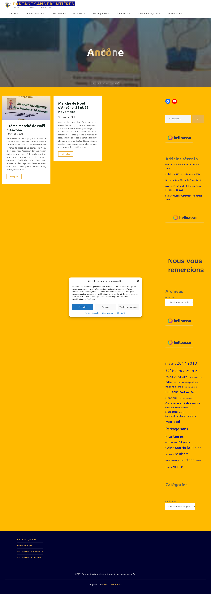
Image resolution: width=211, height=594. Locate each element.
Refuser (105, 307)
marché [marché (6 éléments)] (181, 412)
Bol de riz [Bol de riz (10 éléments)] (169, 387)
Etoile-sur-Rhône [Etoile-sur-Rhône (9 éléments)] (172, 408)
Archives (169, 297)
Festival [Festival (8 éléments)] (184, 408)
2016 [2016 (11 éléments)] (173, 364)
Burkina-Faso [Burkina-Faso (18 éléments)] (187, 392)
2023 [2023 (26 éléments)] (169, 377)
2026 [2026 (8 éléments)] (190, 377)
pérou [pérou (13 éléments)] (186, 442)
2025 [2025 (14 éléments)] (184, 377)
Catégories (170, 501)
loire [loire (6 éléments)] (190, 408)
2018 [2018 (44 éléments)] (192, 363)
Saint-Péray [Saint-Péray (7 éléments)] (169, 454)
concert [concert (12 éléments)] (196, 403)
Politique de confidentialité (30, 551)
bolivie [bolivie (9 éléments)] (178, 387)
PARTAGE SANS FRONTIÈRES (43, 3)
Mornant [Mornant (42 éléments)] (173, 421)
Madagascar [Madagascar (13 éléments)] (171, 411)
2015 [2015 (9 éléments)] (167, 364)
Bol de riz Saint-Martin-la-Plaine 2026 (183, 180)
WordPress (116, 584)
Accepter (83, 307)
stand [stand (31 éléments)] (190, 460)
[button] (137, 281)
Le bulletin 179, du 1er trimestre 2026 (182, 174)
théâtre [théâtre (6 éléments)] (198, 460)
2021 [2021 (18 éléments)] (186, 370)
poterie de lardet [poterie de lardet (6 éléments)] (171, 442)
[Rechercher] (198, 119)
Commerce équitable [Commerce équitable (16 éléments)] (178, 403)
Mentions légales (25, 545)
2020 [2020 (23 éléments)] (178, 370)
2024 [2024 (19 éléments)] (177, 377)
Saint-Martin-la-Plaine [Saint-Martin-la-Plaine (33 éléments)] (183, 448)
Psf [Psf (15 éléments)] (180, 442)
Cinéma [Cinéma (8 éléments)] (182, 398)
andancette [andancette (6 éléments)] (198, 377)
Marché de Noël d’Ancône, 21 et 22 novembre (73, 107)
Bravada (105, 584)
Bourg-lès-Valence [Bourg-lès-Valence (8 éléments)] (189, 387)
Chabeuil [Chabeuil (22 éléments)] (171, 398)
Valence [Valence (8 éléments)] (168, 467)
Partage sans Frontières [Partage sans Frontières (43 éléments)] (176, 432)
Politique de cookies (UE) (29, 557)
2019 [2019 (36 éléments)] (169, 370)
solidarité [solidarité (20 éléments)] (181, 454)
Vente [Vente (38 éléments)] (178, 466)
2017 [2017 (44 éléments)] (181, 363)
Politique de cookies (92, 313)
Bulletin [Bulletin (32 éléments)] (171, 392)
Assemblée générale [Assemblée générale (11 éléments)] (188, 382)
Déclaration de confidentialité (113, 313)
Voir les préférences (128, 307)
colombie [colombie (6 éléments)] (189, 398)
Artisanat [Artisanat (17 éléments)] (171, 382)
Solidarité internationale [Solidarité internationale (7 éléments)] (174, 460)
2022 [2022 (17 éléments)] (194, 370)
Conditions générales (27, 539)
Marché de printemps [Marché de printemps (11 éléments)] (176, 416)
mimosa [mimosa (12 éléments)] (192, 416)
